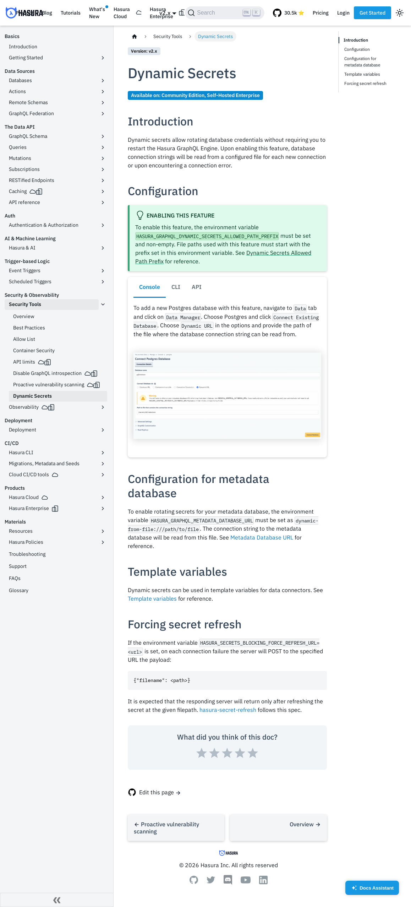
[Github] (194, 881)
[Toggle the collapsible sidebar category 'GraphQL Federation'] (103, 113)
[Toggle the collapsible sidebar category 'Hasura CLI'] (103, 452)
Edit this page (156, 792)
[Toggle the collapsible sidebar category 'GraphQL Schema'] (103, 136)
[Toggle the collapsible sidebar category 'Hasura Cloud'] (103, 497)
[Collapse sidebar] (57, 900)
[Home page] (134, 36)
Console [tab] (149, 286)
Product (24, 13)
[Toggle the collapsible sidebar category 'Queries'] (103, 147)
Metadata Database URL (261, 537)
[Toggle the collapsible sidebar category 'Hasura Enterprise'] (103, 508)
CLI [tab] (175, 286)
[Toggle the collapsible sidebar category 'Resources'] (103, 531)
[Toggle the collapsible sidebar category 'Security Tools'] (103, 304)
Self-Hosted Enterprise (233, 95)
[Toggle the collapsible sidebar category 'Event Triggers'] (103, 270)
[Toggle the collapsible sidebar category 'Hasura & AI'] (103, 248)
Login (343, 13)
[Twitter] (211, 881)
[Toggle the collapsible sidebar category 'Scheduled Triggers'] (103, 282)
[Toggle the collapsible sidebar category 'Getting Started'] (103, 58)
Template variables (152, 598)
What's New (97, 13)
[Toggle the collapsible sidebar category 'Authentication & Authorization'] (103, 225)
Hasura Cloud (122, 13)
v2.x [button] (164, 12)
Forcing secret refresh (365, 83)
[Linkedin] (263, 882)
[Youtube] (246, 881)
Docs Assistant (372, 890)
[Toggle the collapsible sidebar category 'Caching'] (103, 191)
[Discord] (228, 882)
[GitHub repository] (288, 12)
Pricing (321, 13)
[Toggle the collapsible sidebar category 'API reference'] (103, 202)
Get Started (372, 13)
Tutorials (71, 13)
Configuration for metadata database (362, 62)
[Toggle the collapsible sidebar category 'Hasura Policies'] (103, 542)
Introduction (356, 40)
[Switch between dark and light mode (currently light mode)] (399, 12)
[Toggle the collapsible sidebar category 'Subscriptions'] (103, 169)
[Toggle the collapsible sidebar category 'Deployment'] (103, 430)
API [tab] (197, 286)
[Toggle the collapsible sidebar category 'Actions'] (103, 91)
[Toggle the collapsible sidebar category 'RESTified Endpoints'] (103, 180)
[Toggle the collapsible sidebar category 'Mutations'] (103, 158)
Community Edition (182, 95)
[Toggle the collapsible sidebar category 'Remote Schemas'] (103, 102)
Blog (47, 13)
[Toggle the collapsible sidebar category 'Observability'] (103, 407)
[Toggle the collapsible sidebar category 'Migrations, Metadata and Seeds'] (103, 463)
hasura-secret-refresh (227, 709)
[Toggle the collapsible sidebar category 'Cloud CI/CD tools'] (103, 474)
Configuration (357, 49)
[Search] (224, 12)
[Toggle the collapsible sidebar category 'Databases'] (103, 80)
